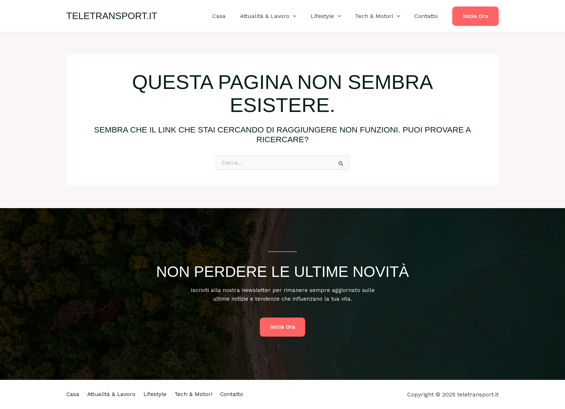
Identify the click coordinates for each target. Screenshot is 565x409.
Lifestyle (332, 16)
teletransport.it (111, 15)
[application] (302, 16)
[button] (475, 16)
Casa (230, 16)
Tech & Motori (381, 16)
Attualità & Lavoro (277, 16)
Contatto (427, 16)
